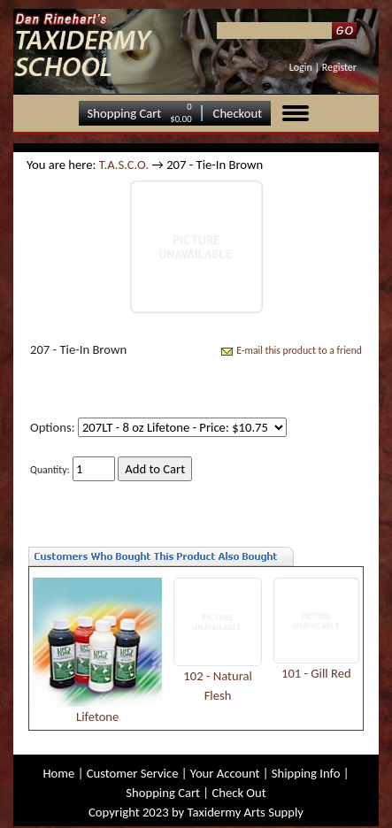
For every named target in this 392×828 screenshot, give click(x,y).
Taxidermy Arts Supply (246, 812)
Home (58, 773)
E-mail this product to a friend (299, 350)
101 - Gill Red (316, 673)
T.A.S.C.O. (124, 164)
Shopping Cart (125, 113)
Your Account (225, 773)
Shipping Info (306, 773)
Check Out (238, 793)
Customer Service (133, 773)
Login (300, 67)
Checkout (238, 113)
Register (339, 67)
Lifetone (97, 716)
